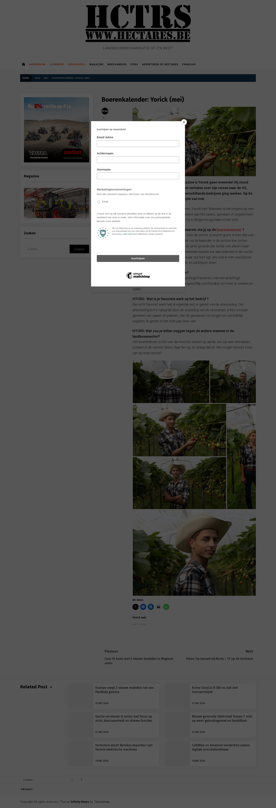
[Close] (184, 122)
